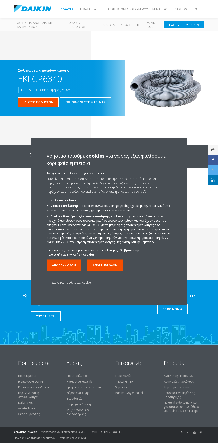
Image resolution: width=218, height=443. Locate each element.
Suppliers (121, 387)
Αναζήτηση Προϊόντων (179, 376)
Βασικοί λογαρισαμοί (129, 393)
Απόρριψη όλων (105, 265)
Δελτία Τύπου (27, 408)
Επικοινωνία (123, 376)
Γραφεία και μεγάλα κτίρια (84, 387)
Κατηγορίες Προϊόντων (179, 381)
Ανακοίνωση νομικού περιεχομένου (63, 432)
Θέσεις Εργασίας (29, 414)
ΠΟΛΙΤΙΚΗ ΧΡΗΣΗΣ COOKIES (105, 432)
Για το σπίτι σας (77, 376)
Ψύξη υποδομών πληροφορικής (78, 412)
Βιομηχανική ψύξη (79, 404)
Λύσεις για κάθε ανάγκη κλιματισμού (34, 25)
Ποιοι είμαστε (27, 376)
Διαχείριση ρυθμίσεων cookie (71, 282)
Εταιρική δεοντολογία (72, 438)
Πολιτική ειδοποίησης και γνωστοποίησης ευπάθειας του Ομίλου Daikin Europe (181, 407)
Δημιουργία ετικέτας (177, 387)
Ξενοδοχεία (74, 398)
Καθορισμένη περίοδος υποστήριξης (179, 395)
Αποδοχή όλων (64, 265)
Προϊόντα (107, 25)
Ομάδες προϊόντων (77, 25)
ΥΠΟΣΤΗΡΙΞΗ (130, 25)
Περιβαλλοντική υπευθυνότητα (28, 395)
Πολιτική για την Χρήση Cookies (71, 254)
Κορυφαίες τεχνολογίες (33, 387)
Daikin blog (150, 25)
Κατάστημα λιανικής (79, 381)
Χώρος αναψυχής (78, 393)
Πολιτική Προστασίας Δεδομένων (34, 438)
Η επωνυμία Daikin (30, 381)
